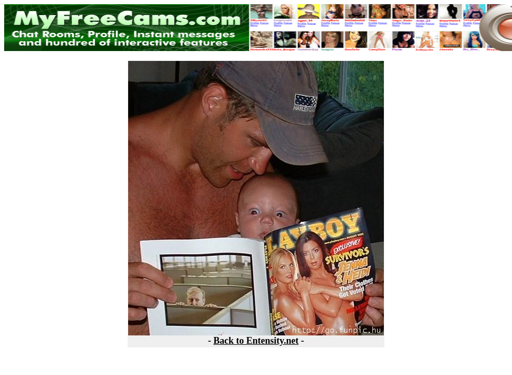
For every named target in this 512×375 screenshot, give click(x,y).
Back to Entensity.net (256, 340)
